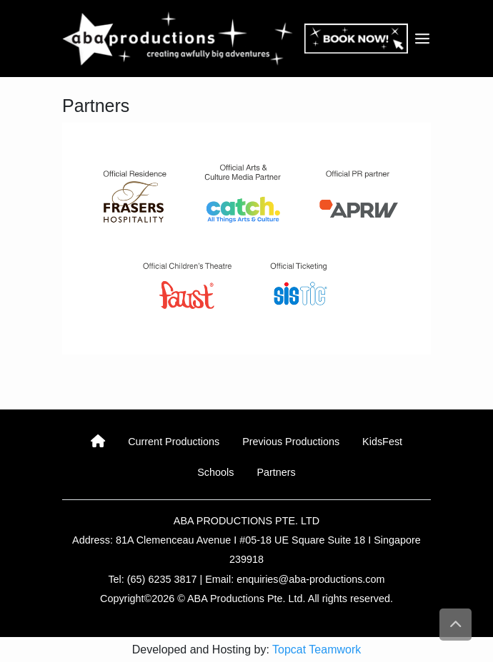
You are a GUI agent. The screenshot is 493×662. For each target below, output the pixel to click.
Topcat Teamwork (316, 649)
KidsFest (382, 441)
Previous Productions (290, 441)
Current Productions (173, 441)
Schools (215, 472)
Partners (276, 472)
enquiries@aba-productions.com (310, 579)
